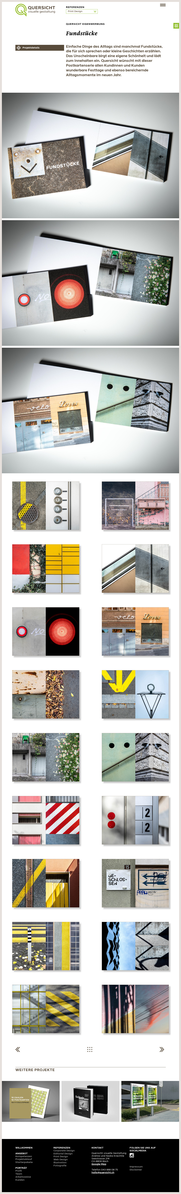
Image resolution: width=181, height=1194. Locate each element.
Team (18, 1174)
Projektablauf (23, 1159)
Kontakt (97, 1148)
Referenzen (61, 1148)
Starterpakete (24, 1162)
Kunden (19, 1180)
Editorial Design (62, 1154)
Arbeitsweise (23, 1177)
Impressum (136, 1167)
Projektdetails (31, 48)
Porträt (21, 1168)
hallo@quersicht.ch (103, 1173)
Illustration (59, 1163)
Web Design (60, 1160)
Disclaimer (136, 1170)
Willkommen (24, 1148)
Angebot (21, 1154)
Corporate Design (64, 1151)
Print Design (75, 11)
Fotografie (59, 1166)
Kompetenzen (23, 1156)
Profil (18, 1171)
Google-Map (99, 1164)
